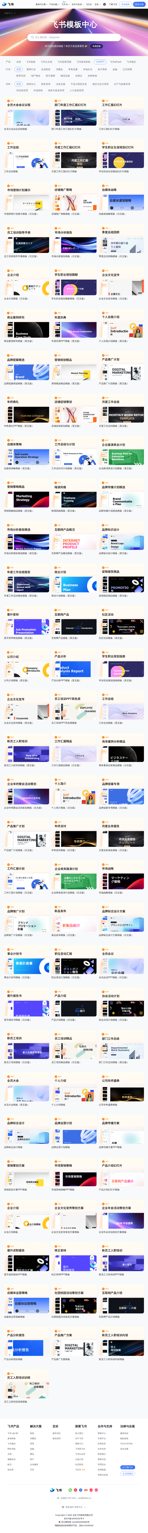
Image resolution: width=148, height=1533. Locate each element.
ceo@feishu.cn (84, 1498)
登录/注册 (139, 4)
